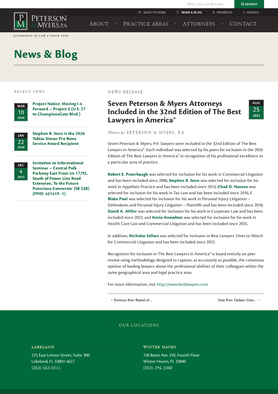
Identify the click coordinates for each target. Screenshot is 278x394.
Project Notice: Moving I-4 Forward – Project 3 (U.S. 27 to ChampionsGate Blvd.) (59, 101)
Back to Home (154, 4)
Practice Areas (145, 15)
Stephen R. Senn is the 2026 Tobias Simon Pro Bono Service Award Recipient (59, 130)
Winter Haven (160, 339)
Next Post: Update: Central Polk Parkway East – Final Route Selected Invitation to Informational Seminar (237, 292)
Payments (224, 4)
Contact (243, 15)
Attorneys (199, 15)
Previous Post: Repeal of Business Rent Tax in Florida (133, 292)
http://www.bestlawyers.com (182, 276)
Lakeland (43, 339)
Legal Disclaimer (128, 388)
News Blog (191, 4)
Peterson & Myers (40, 16)
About (99, 15)
